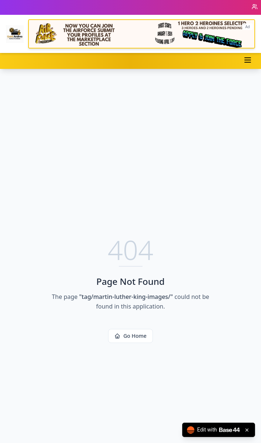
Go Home (130, 335)
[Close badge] (247, 430)
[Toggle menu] (247, 60)
